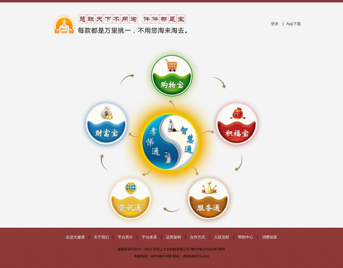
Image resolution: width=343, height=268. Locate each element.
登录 (274, 24)
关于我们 (101, 237)
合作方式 (197, 237)
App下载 (293, 24)
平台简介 (125, 237)
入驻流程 (221, 237)
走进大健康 (75, 237)
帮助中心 (245, 237)
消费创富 (269, 237)
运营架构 (173, 237)
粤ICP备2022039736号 (208, 249)
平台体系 (149, 237)
